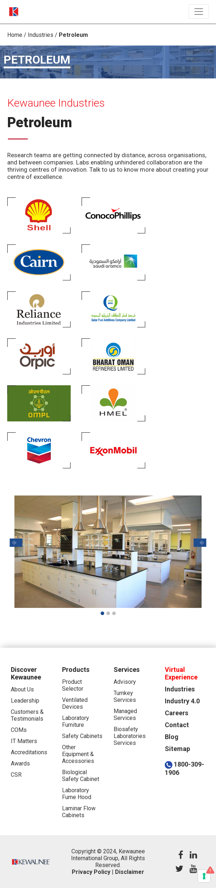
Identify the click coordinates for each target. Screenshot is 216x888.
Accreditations (29, 752)
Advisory (125, 681)
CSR (16, 774)
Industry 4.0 (182, 701)
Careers (176, 713)
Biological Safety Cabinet (80, 775)
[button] (16, 543)
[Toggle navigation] (199, 11)
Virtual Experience (181, 673)
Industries (40, 34)
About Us (22, 689)
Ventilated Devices (75, 703)
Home (14, 34)
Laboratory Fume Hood (76, 794)
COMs (19, 729)
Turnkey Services (125, 696)
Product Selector (72, 685)
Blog (171, 737)
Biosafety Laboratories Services (130, 736)
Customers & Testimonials (27, 715)
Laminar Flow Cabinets (79, 812)
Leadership (25, 700)
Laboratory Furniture (75, 721)
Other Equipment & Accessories (78, 754)
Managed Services (125, 714)
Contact (177, 725)
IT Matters (24, 741)
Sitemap (177, 748)
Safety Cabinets (82, 736)
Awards (20, 763)
